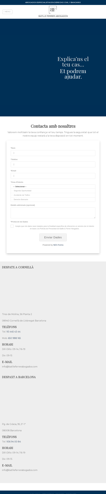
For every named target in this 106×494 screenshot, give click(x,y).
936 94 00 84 (13, 441)
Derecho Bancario (53, 199)
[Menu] (7, 12)
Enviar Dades (53, 237)
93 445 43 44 (13, 331)
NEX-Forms (58, 245)
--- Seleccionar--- (53, 187)
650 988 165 (14, 338)
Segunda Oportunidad (53, 191)
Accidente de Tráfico (53, 195)
